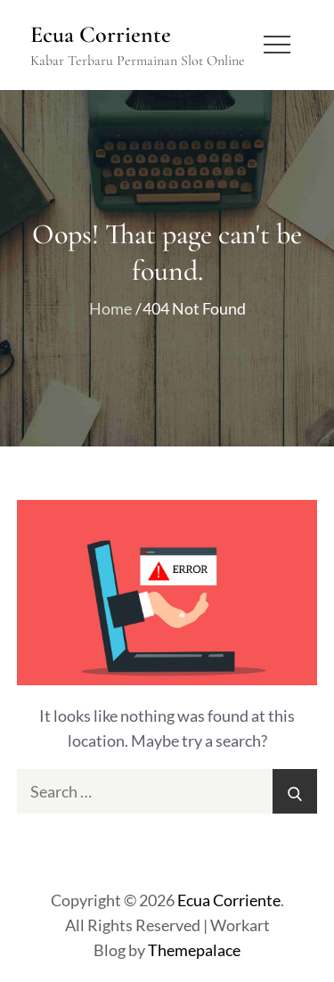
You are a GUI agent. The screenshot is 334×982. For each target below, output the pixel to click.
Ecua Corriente (100, 34)
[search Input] (167, 791)
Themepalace (194, 950)
